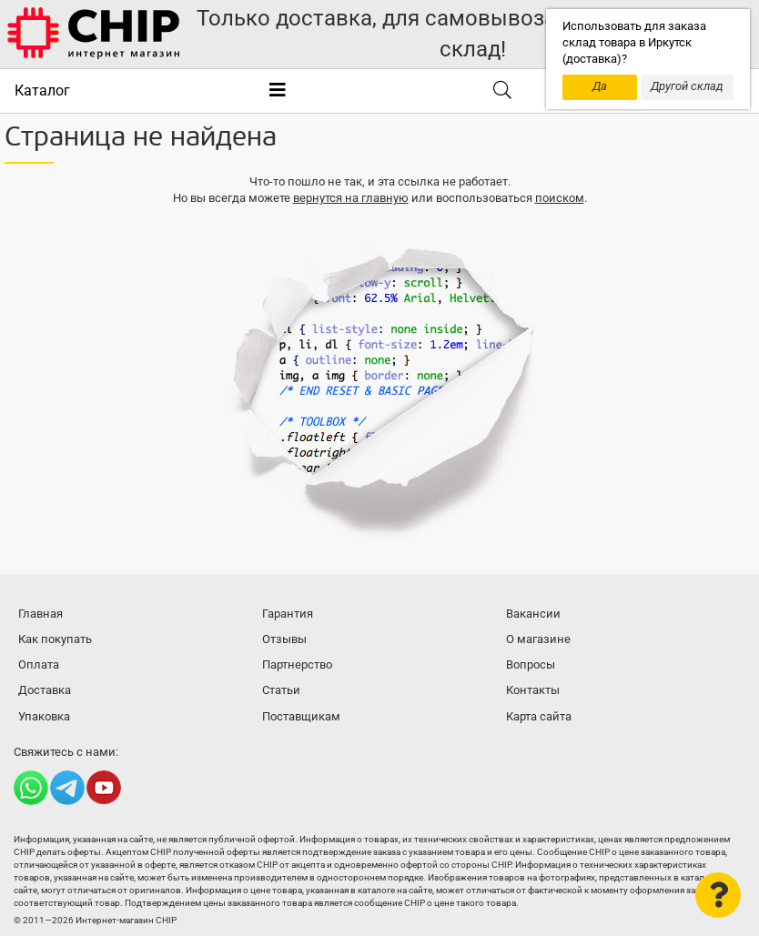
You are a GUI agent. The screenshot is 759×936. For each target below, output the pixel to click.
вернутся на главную (351, 198)
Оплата (38, 664)
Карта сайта (539, 716)
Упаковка (44, 716)
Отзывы (284, 639)
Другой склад (687, 86)
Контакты (533, 690)
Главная (40, 613)
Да (599, 86)
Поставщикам (301, 716)
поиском (559, 198)
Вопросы (530, 664)
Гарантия (287, 613)
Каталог (42, 90)
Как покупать (55, 639)
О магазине (538, 639)
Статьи (281, 690)
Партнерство (297, 664)
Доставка (44, 690)
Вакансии (533, 613)
